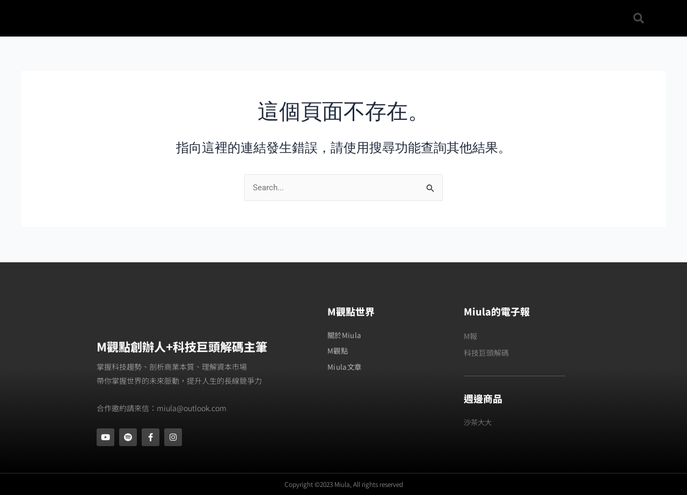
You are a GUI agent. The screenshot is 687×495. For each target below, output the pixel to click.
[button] (638, 18)
